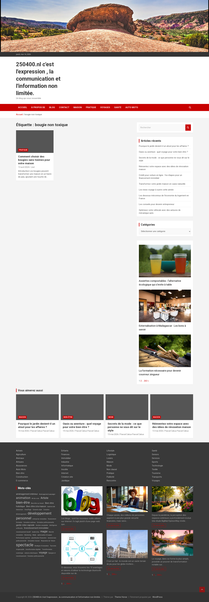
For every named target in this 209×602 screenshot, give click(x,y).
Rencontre (111, 480)
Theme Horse (121, 597)
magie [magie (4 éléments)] (43, 531)
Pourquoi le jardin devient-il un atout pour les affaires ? (164, 146)
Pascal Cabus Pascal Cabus (42, 431)
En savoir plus (68, 529)
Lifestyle (110, 450)
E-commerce (22, 480)
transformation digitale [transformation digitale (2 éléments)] (33, 549)
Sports (155, 462)
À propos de (38, 107)
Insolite (64, 469)
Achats (19, 450)
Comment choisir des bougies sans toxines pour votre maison (34, 160)
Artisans (20, 462)
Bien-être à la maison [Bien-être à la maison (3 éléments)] (36, 506)
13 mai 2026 (113, 434)
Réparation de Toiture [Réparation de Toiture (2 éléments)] (48, 541)
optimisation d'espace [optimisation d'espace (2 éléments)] (44, 535)
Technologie (157, 465)
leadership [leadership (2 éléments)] (35, 532)
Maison (77, 107)
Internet (64, 473)
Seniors (155, 454)
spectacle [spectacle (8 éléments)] (24, 545)
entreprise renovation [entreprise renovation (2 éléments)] (40, 519)
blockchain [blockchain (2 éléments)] (19, 510)
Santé (117, 107)
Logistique (111, 454)
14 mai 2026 (23, 431)
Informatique (67, 465)
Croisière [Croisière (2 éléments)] (46, 510)
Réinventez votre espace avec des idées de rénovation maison (171, 425)
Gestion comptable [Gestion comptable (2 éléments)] (42, 525)
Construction (22, 477)
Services (156, 458)
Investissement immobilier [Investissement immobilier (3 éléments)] (36, 528)
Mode (110, 417)
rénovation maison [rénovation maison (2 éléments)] (34, 541)
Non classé (112, 469)
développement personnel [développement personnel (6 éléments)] (33, 515)
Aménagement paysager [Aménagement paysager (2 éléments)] (47, 494)
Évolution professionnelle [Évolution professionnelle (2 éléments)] (36, 556)
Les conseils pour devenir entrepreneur (156, 204)
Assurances (21, 465)
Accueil (22, 107)
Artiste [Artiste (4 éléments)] (44, 498)
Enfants (64, 450)
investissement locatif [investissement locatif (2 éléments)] (23, 532)
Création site (67, 477)
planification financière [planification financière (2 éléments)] (38, 538)
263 (145, 381)
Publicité (110, 477)
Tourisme (156, 473)
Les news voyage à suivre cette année (156, 189)
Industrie (65, 462)
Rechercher (188, 127)
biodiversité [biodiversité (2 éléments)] (51, 506)
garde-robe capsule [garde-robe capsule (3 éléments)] (25, 525)
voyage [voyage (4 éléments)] (43, 552)
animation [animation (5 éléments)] (23, 498)
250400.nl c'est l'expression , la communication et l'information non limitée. (38, 78)
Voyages (105, 107)
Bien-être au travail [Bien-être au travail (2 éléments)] (37, 503)
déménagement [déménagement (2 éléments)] (21, 514)
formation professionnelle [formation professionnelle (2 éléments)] (45, 522)
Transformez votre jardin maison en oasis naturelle (162, 184)
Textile (155, 469)
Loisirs (110, 458)
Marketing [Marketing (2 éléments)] (27, 535)
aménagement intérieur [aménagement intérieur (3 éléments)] (27, 494)
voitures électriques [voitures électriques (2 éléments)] (31, 553)
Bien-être (68, 417)
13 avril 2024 (23, 167)
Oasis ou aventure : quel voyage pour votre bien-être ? (163, 152)
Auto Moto (131, 107)
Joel (33, 167)
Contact (64, 107)
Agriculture (21, 454)
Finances (65, 454)
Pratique (91, 107)
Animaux (20, 458)
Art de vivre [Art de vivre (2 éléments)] (35, 498)
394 (68, 583)
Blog (52, 107)
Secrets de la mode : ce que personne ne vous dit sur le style (125, 427)
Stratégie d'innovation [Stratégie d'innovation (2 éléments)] (42, 546)
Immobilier (66, 458)
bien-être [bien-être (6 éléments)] (23, 502)
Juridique (65, 480)
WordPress (157, 597)
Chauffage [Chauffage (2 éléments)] (27, 510)
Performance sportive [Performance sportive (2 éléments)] (23, 538)
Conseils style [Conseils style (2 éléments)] (37, 510)
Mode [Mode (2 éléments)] (34, 535)
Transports (157, 477)
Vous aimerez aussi (30, 390)
